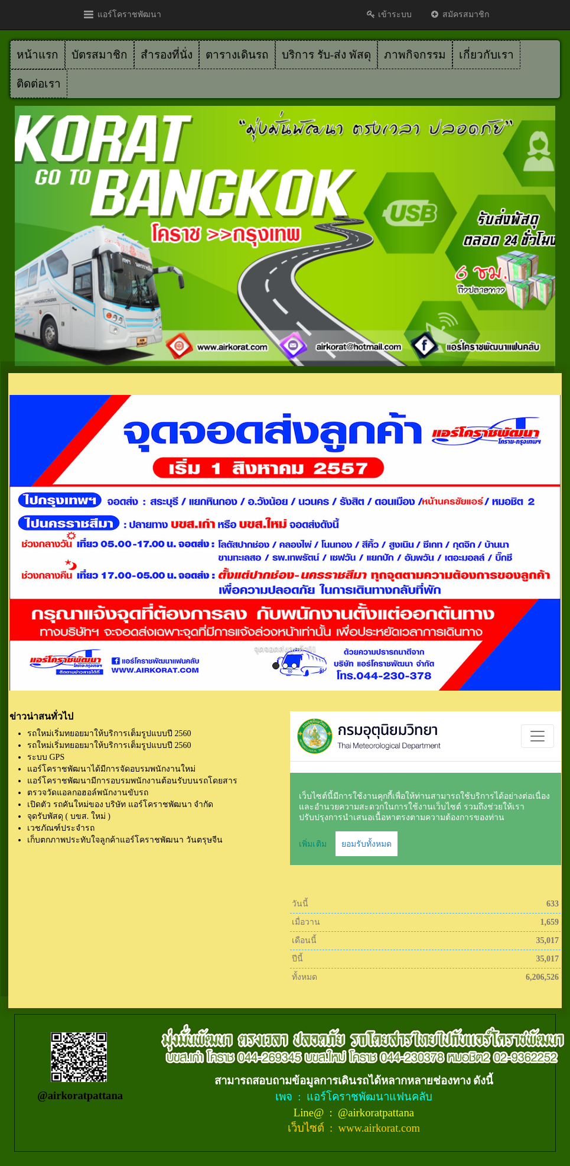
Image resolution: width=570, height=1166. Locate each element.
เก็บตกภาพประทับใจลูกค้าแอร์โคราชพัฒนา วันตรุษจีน (125, 839)
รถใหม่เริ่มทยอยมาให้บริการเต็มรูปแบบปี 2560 (109, 733)
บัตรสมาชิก (99, 54)
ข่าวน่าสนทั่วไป (41, 716)
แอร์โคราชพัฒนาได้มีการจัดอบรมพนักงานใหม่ (111, 769)
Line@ (310, 1112)
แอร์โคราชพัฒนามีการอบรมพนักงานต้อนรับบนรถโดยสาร (132, 780)
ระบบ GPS (45, 757)
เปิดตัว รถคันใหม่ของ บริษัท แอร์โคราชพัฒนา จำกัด (120, 804)
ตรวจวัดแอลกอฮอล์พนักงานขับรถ (87, 792)
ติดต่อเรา (39, 83)
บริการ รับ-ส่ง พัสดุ (326, 54)
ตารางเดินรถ (237, 54)
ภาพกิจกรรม (415, 54)
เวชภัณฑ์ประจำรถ (61, 828)
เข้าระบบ (389, 14)
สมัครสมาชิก (459, 14)
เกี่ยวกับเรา (486, 54)
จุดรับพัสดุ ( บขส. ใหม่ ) (68, 816)
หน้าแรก (37, 54)
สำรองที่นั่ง (167, 54)
